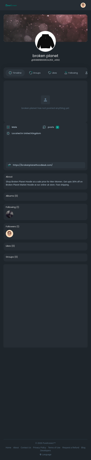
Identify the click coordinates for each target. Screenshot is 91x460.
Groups (10, 257)
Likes (8, 246)
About (16, 447)
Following (11, 207)
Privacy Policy (39, 447)
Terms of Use (54, 447)
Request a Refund (70, 447)
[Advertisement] (45, 285)
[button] (83, 5)
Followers (11, 226)
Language (45, 454)
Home (8, 447)
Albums (10, 196)
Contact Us (26, 447)
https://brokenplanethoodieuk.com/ (33, 165)
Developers (45, 450)
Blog (83, 447)
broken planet (45, 55)
